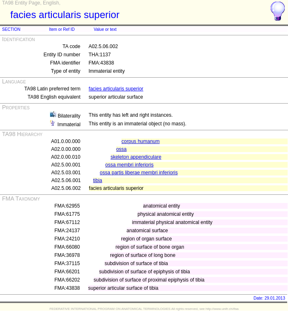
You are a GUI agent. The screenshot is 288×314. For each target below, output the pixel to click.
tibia (97, 180)
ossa (121, 149)
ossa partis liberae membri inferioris (139, 172)
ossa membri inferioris (129, 165)
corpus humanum (140, 141)
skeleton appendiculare (136, 157)
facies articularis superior (116, 89)
